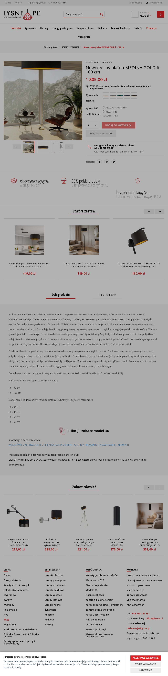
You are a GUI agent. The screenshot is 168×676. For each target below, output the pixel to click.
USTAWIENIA (145, 670)
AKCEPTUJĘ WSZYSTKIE (145, 658)
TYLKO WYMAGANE (145, 664)
